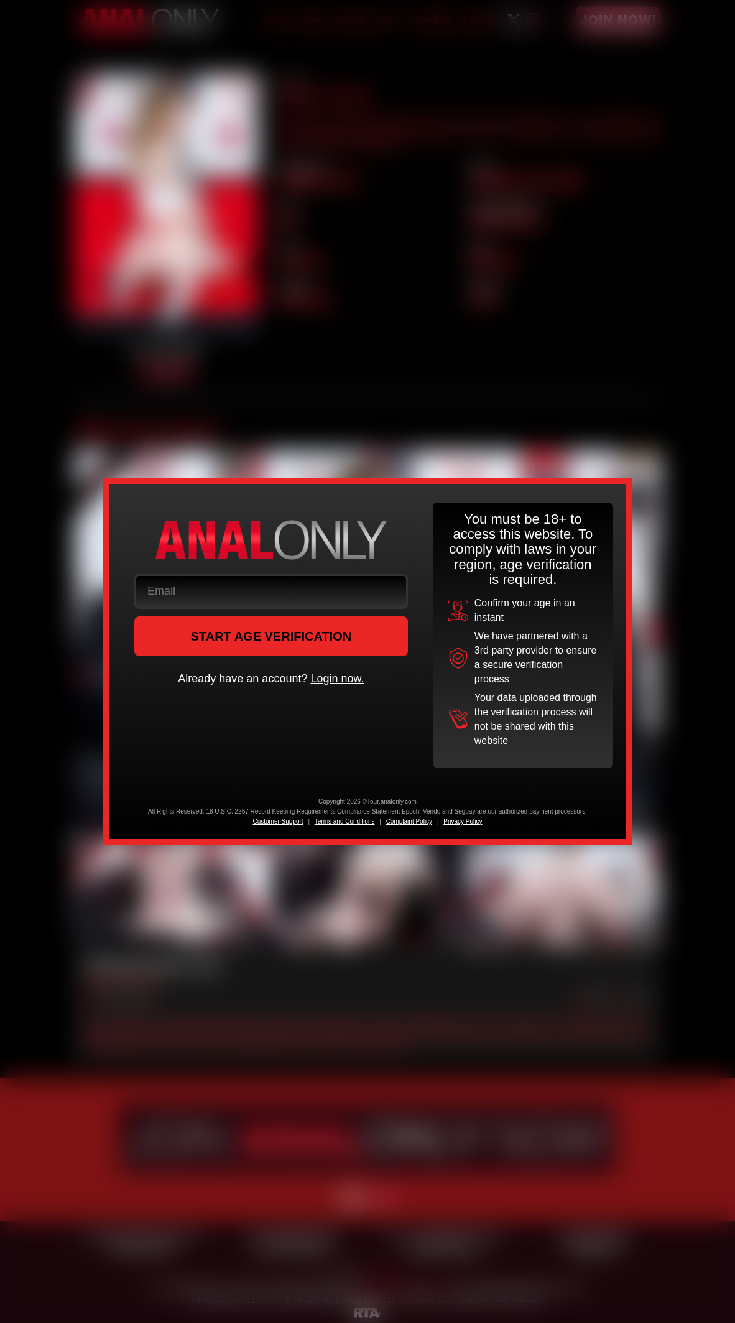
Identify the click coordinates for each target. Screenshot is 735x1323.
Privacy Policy (462, 821)
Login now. (337, 678)
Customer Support (277, 821)
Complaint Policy (409, 821)
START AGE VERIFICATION (271, 636)
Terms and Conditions (345, 821)
